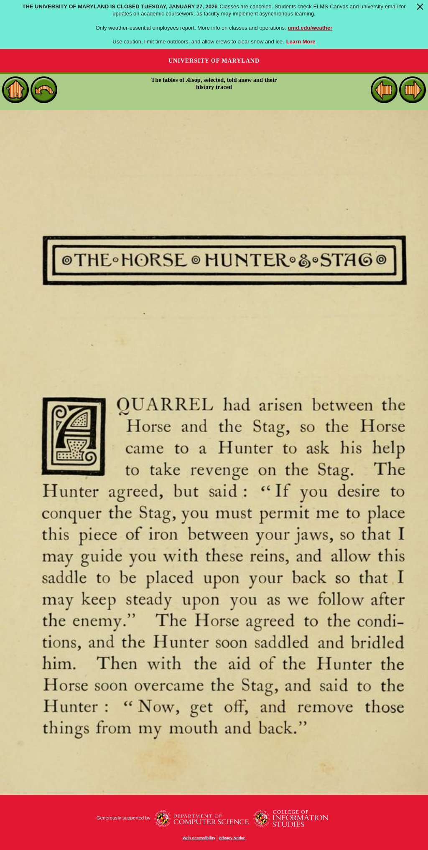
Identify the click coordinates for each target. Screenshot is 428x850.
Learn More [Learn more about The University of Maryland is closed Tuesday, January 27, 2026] (301, 41)
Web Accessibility (199, 838)
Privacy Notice (232, 838)
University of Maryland (214, 61)
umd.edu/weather (310, 28)
